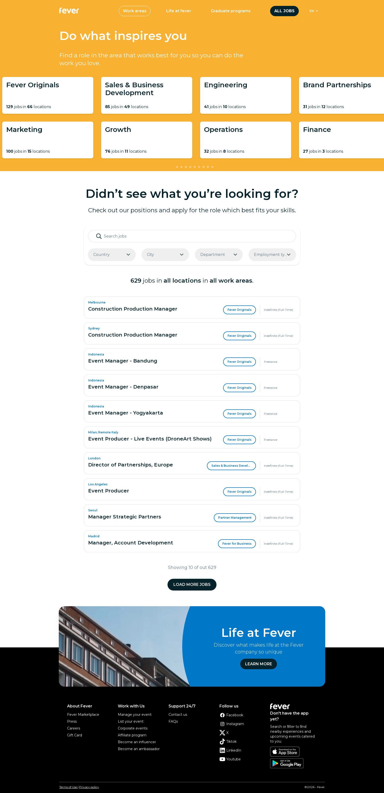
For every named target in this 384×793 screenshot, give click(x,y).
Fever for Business (237, 543)
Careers (73, 728)
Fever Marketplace (83, 714)
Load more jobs (192, 584)
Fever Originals (240, 310)
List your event (131, 721)
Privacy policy (89, 787)
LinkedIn (230, 750)
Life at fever (178, 11)
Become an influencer (137, 742)
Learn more (258, 664)
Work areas (134, 11)
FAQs (173, 721)
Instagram (231, 724)
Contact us (177, 714)
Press (72, 721)
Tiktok (228, 741)
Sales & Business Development (233, 465)
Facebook (231, 715)
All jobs (284, 11)
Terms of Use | (68, 787)
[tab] (172, 167)
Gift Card (74, 735)
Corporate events (132, 728)
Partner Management (235, 517)
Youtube (230, 759)
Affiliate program (132, 735)
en (312, 11)
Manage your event (135, 714)
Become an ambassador (139, 749)
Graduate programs (231, 11)
